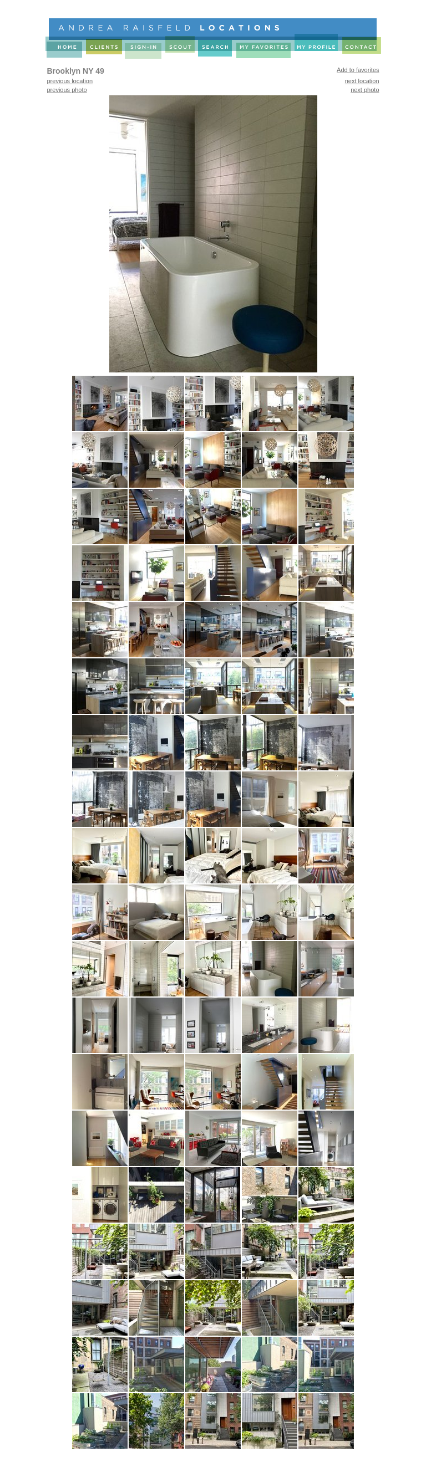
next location (362, 81)
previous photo (67, 89)
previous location (70, 81)
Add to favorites (358, 70)
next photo (365, 89)
